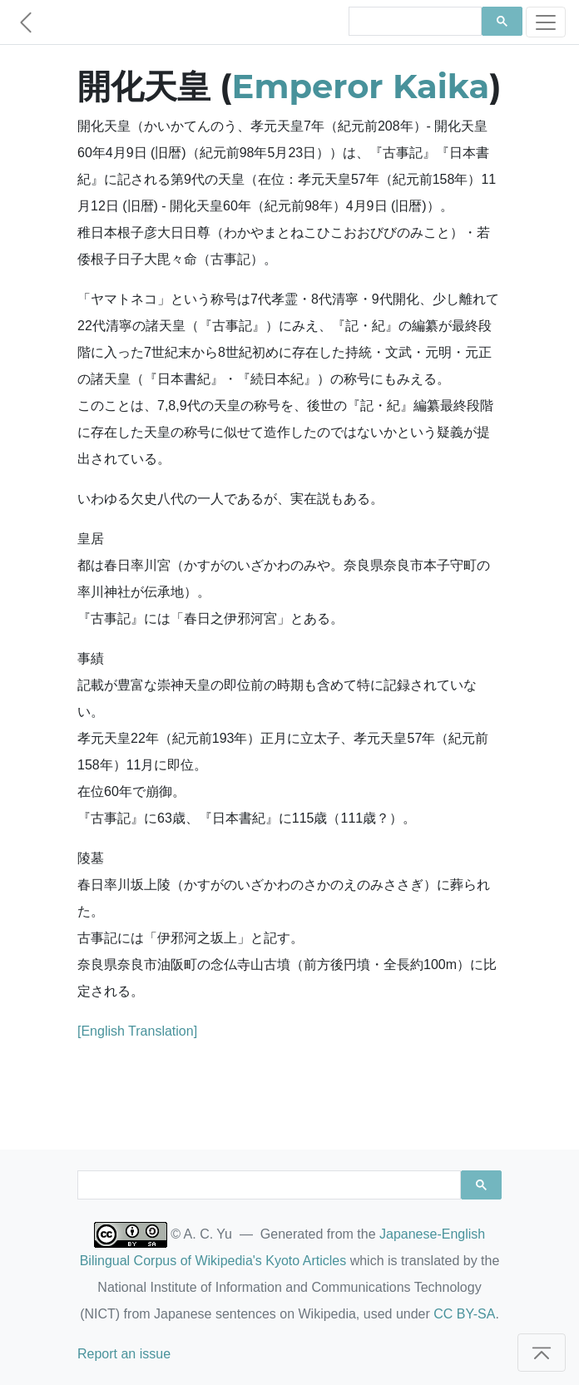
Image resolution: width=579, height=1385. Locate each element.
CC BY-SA (464, 1314)
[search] (413, 21)
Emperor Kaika (361, 86)
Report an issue (124, 1354)
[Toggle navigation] (546, 22)
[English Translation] (137, 1031)
